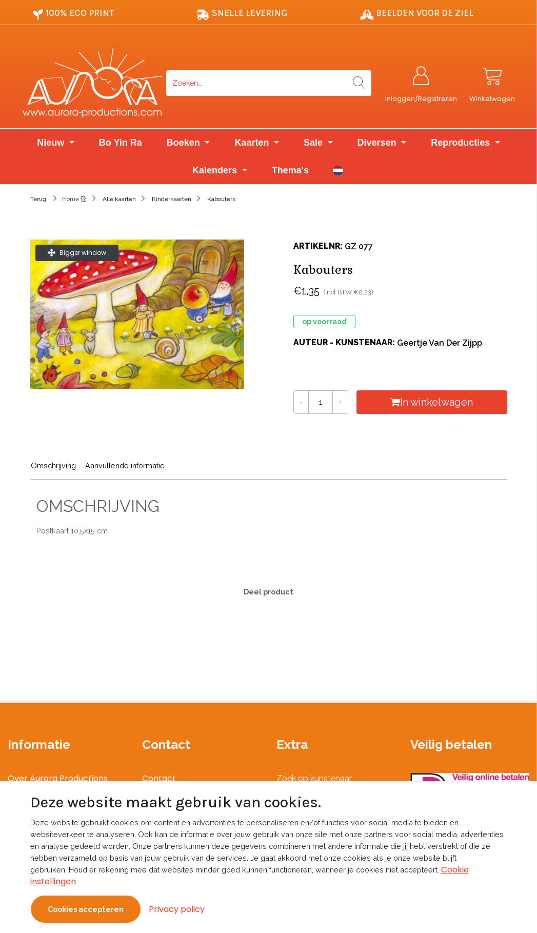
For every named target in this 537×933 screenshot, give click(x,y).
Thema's (290, 171)
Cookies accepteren (86, 909)
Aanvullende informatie (125, 466)
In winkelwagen (432, 402)
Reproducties (461, 143)
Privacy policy (177, 909)
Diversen (378, 143)
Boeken (185, 143)
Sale (314, 143)
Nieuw (52, 143)
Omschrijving (53, 466)
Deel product (268, 591)
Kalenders (216, 171)
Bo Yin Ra (120, 143)
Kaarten (252, 143)
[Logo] (92, 83)
